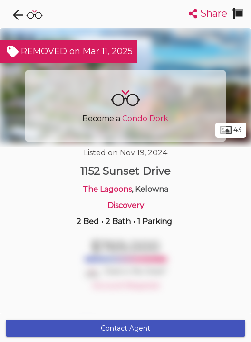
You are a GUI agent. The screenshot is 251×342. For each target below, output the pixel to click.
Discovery (125, 205)
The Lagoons (107, 189)
